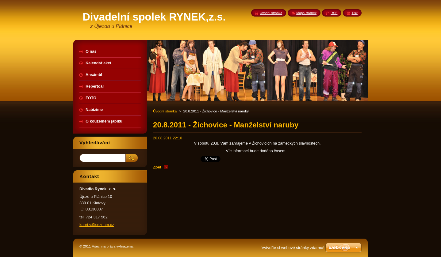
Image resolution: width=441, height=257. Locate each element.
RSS (334, 13)
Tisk (354, 13)
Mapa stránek (306, 13)
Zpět (157, 167)
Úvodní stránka (165, 111)
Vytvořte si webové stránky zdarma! (293, 247)
